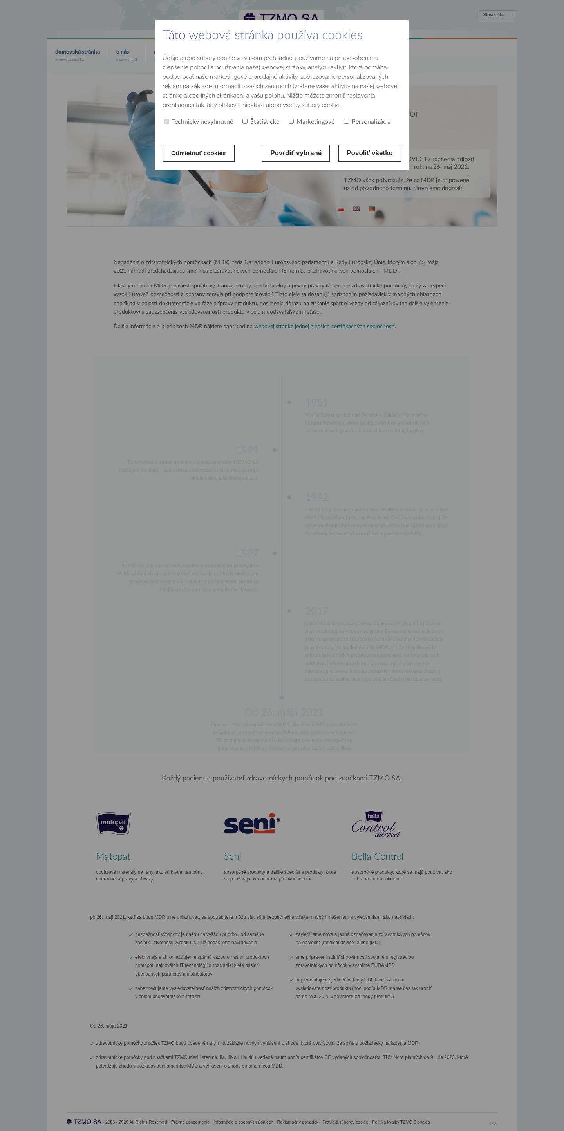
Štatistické (260, 122)
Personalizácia (367, 122)
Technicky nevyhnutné (198, 122)
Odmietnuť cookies (201, 153)
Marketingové (311, 122)
